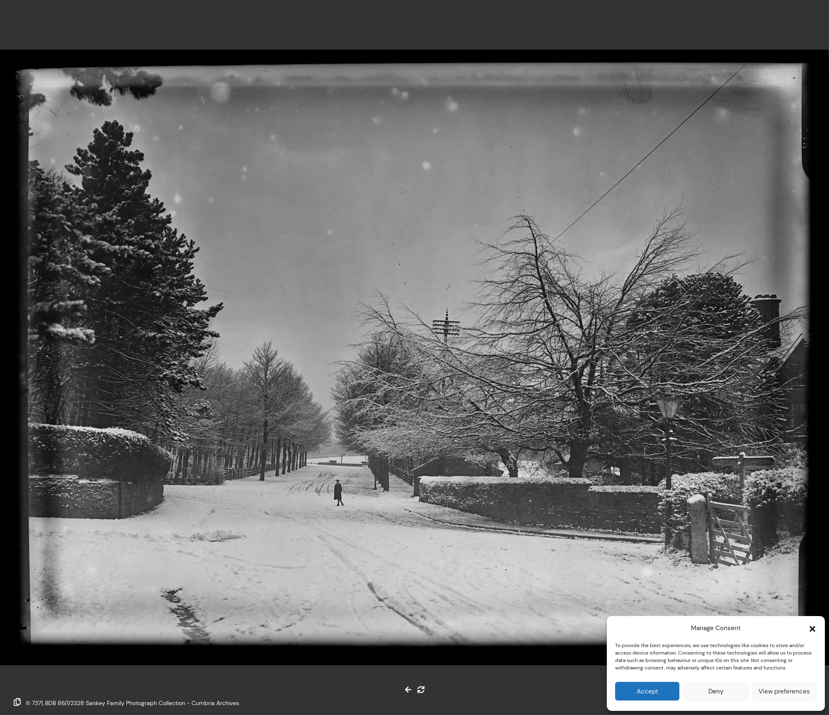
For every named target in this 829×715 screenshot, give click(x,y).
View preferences (784, 691)
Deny (715, 691)
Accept (647, 691)
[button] (812, 628)
